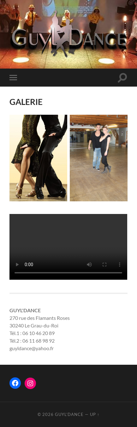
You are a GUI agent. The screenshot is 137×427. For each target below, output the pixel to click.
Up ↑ (94, 414)
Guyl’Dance (69, 414)
